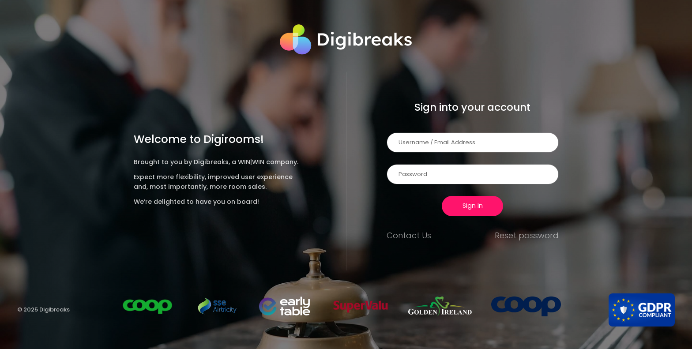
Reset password (527, 235)
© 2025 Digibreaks (43, 309)
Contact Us (409, 235)
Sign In (473, 205)
